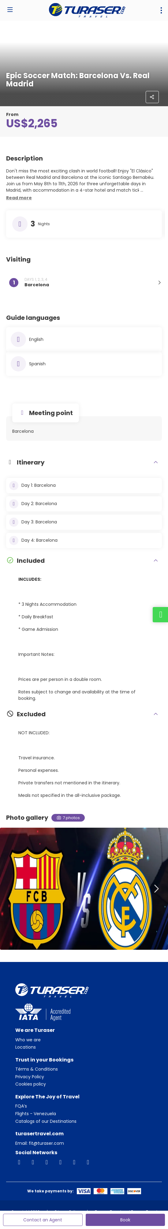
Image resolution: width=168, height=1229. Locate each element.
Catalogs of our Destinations (46, 1121)
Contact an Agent (42, 1220)
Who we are (28, 1040)
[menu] (161, 10)
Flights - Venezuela (35, 1114)
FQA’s (21, 1106)
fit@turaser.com (46, 1143)
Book (125, 1220)
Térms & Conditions (36, 1069)
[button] (19, 198)
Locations (25, 1047)
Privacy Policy (29, 1077)
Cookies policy (30, 1084)
